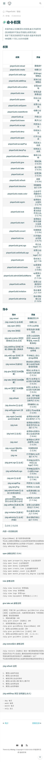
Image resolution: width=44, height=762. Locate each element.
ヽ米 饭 (7, 16)
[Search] (40, 3)
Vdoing (12, 753)
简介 (7, 727)
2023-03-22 (17, 16)
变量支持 (36, 727)
